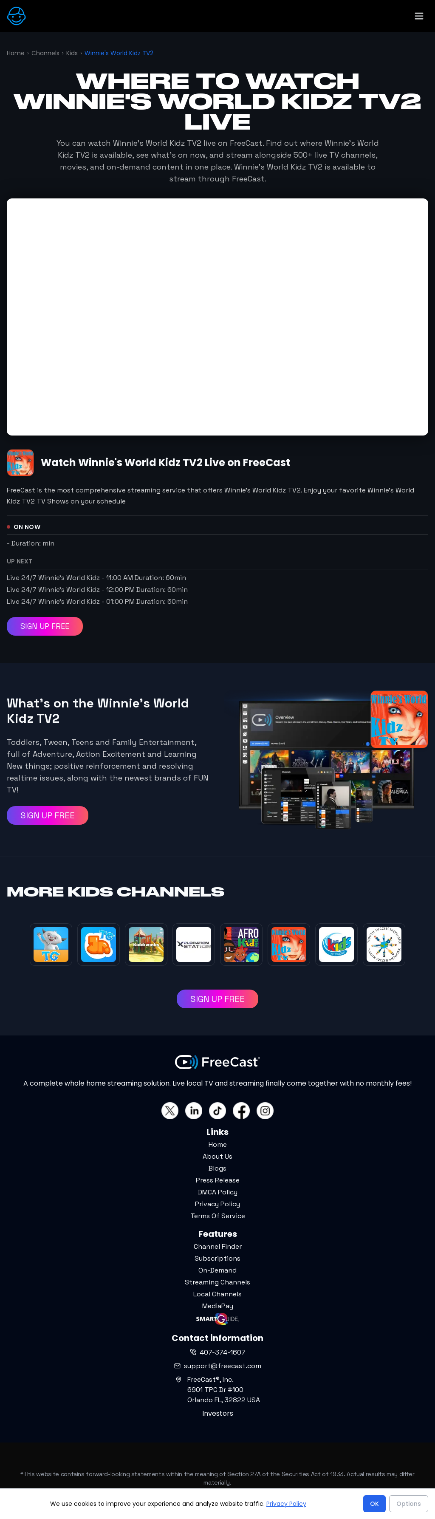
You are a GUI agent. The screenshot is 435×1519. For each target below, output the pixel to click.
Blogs (217, 1168)
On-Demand (217, 1270)
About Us (217, 1156)
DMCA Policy (217, 1192)
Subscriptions (217, 1258)
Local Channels (217, 1294)
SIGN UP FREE (44, 626)
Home (16, 53)
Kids (72, 53)
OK (374, 1503)
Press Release (218, 1180)
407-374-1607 (218, 1352)
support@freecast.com (217, 1365)
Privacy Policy (217, 1203)
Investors (217, 1413)
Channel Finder (218, 1246)
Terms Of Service (217, 1215)
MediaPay (217, 1305)
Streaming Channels (217, 1282)
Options (408, 1503)
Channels (45, 53)
